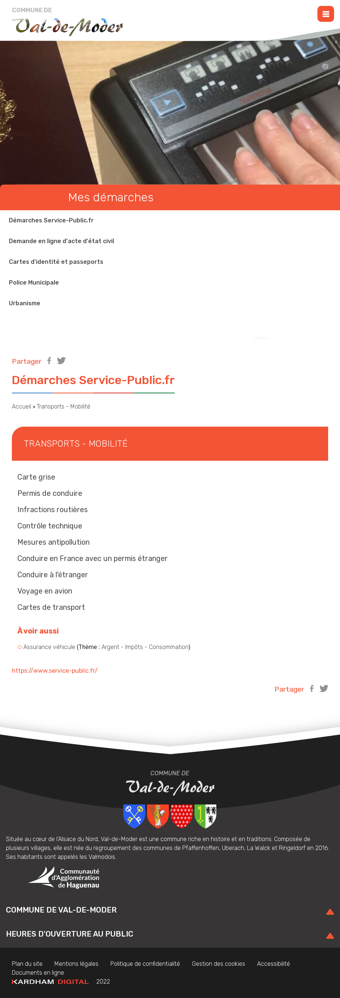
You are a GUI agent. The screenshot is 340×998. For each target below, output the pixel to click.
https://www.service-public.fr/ (55, 670)
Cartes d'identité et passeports (56, 262)
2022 (61, 981)
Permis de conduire (49, 493)
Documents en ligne (38, 972)
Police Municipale (34, 282)
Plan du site (27, 963)
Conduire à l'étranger (52, 574)
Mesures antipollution (53, 542)
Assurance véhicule (49, 647)
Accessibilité (273, 963)
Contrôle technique (49, 525)
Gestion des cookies (218, 963)
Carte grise (36, 477)
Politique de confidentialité (145, 963)
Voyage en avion (44, 591)
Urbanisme (24, 303)
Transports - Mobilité (63, 406)
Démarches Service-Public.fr (51, 220)
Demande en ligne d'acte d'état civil (61, 241)
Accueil (21, 406)
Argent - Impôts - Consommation (145, 647)
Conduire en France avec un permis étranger (92, 558)
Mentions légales (76, 963)
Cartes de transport (51, 607)
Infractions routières (52, 509)
